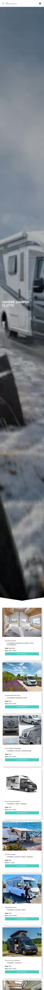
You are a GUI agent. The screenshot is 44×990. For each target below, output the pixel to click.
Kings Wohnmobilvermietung (11, 3)
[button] (40, 3)
